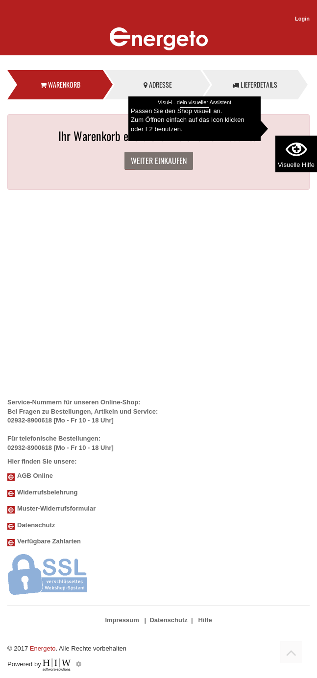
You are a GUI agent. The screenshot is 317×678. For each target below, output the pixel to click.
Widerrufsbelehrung (47, 492)
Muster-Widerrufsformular (56, 508)
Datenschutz (36, 525)
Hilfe (205, 620)
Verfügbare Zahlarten (49, 541)
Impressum (122, 620)
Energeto (43, 648)
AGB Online (35, 475)
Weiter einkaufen (159, 160)
